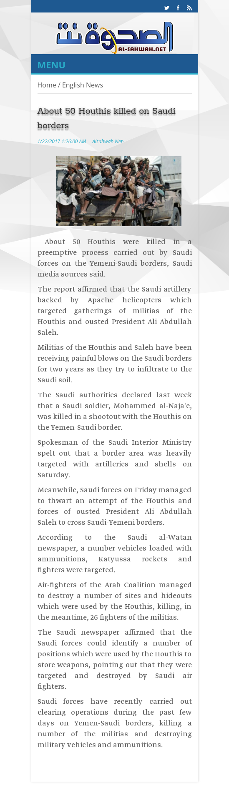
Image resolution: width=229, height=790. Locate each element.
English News (82, 85)
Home (47, 85)
